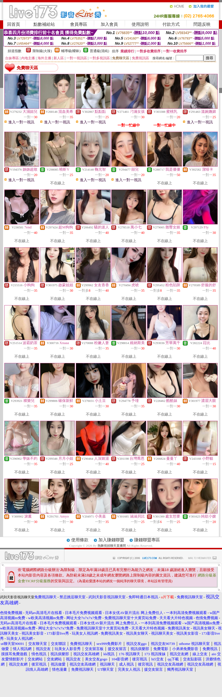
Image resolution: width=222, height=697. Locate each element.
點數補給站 (44, 24)
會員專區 (78, 24)
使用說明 (140, 24)
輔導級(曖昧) (71, 51)
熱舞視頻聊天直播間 (112, 545)
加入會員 (109, 24)
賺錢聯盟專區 (147, 540)
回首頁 (13, 24)
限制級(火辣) (42, 51)
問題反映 (202, 24)
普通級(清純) (99, 51)
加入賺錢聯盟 (111, 540)
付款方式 (171, 24)
